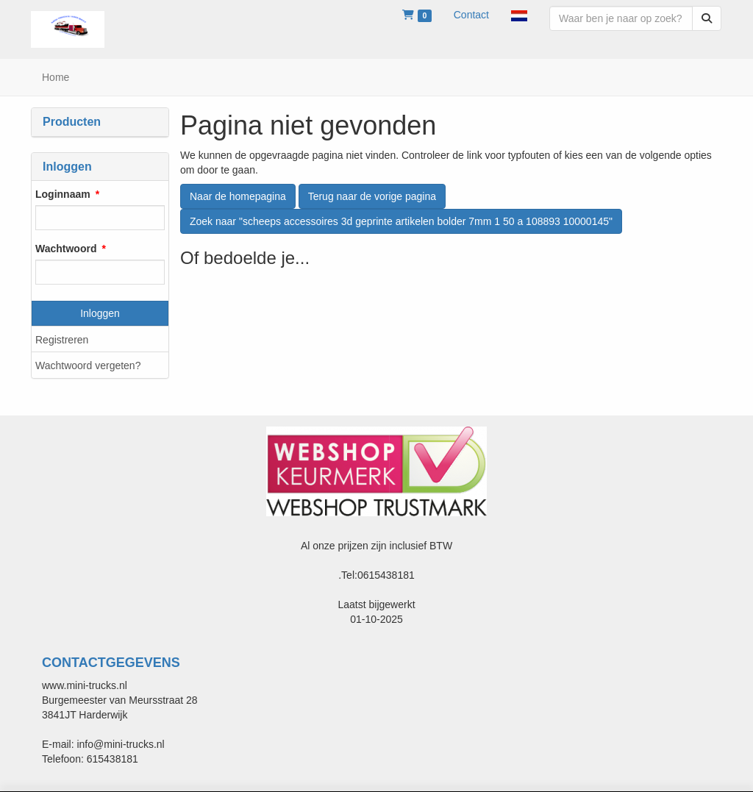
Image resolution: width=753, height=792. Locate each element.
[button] (519, 14)
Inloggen (100, 313)
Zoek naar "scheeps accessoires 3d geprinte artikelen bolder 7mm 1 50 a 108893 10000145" (401, 221)
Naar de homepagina (238, 196)
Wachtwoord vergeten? (87, 365)
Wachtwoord (65, 248)
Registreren (61, 340)
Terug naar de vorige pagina (372, 196)
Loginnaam (62, 194)
